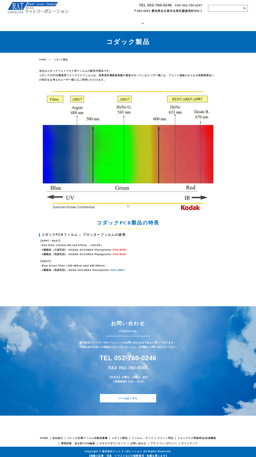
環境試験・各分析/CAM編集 (78, 439)
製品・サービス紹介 (128, 21)
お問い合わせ (199, 21)
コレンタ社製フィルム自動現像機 (87, 434)
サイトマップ (189, 439)
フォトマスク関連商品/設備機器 (197, 434)
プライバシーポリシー (163, 439)
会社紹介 (92, 21)
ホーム (56, 21)
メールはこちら (128, 394)
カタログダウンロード (164, 21)
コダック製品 (119, 434)
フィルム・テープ (142, 434)
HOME (42, 56)
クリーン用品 (165, 434)
